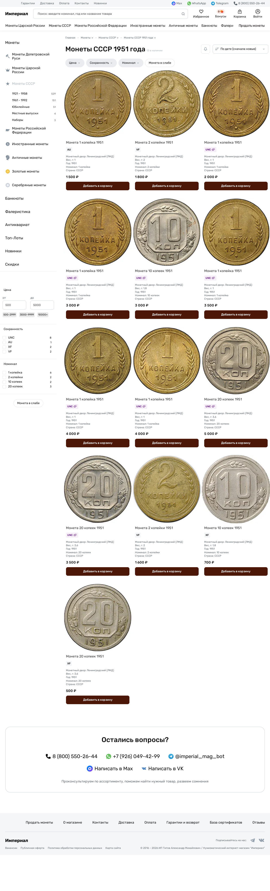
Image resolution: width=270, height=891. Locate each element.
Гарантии (28, 3)
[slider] (4, 314)
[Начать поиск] (183, 14)
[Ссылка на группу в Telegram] (249, 875)
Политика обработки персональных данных (75, 884)
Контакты (82, 3)
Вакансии (11, 884)
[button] (28, 290)
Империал (16, 13)
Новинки (100, 3)
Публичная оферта (32, 884)
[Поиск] (110, 14)
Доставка (47, 3)
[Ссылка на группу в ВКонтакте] (260, 875)
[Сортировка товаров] (240, 49)
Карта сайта (113, 884)
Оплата (64, 3)
